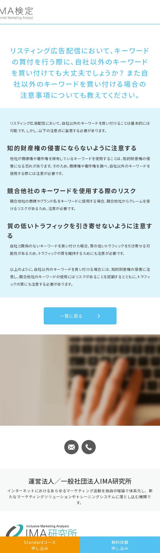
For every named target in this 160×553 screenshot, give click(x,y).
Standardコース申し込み (80, 417)
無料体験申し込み (119, 545)
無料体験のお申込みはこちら (80, 382)
